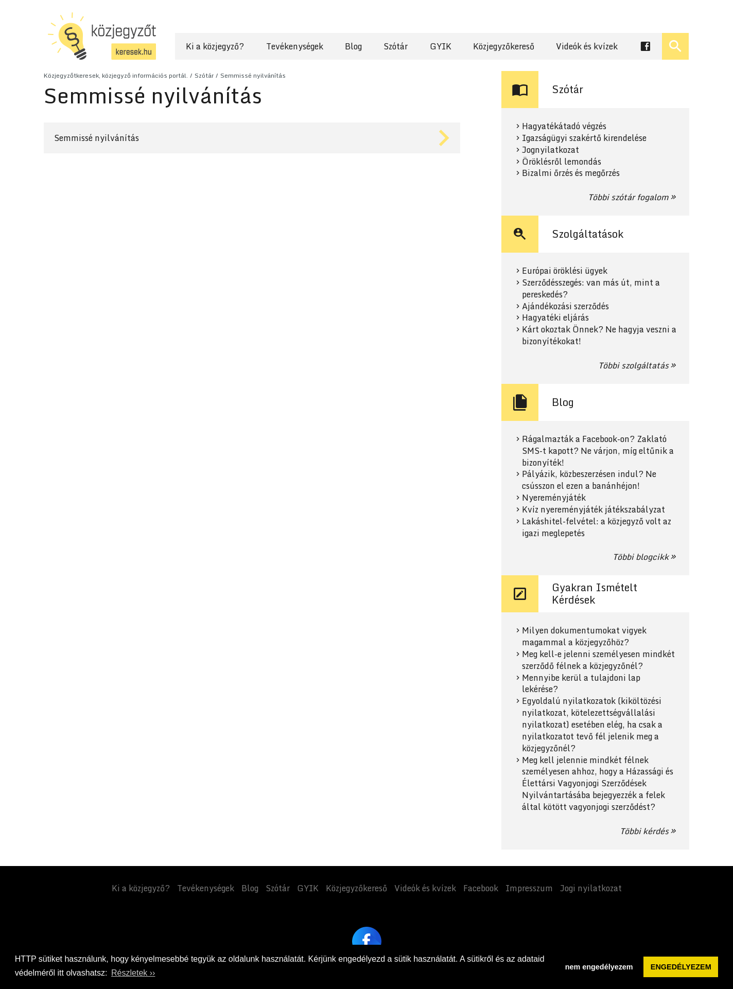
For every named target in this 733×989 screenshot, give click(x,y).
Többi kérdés (644, 831)
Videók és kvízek (587, 46)
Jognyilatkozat (550, 150)
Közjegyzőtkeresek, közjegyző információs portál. (116, 75)
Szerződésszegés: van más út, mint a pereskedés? (591, 289)
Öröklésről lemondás (561, 162)
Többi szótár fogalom (628, 197)
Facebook (480, 888)
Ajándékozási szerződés (565, 306)
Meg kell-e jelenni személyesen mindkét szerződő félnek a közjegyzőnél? (598, 660)
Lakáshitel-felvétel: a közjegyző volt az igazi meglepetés (596, 527)
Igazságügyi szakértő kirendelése (584, 138)
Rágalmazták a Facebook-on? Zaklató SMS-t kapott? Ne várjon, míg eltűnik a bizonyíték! (598, 451)
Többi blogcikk (641, 556)
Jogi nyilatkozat (591, 888)
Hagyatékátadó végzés (564, 126)
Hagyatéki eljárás (555, 318)
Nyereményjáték (554, 498)
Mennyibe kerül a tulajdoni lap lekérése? (581, 684)
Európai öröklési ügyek (564, 271)
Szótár (395, 46)
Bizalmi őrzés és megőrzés (571, 173)
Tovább (252, 137)
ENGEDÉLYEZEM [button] (681, 967)
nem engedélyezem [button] (599, 967)
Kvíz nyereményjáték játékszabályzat (593, 510)
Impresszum (529, 888)
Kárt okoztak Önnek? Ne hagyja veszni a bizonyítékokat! (599, 335)
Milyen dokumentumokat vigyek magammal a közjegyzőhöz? (584, 636)
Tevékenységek (294, 46)
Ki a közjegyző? (215, 46)
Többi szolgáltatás (633, 365)
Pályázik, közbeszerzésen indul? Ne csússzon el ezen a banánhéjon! (589, 480)
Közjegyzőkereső (503, 46)
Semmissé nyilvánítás (253, 75)
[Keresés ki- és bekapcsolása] (675, 46)
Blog (353, 46)
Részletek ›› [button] (133, 972)
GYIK (440, 46)
